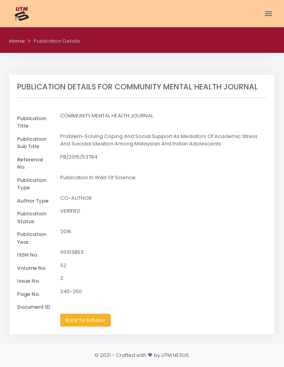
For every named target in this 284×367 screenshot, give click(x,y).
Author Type (33, 200)
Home (17, 41)
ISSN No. (27, 255)
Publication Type (31, 184)
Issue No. (28, 281)
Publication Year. (31, 238)
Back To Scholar (85, 320)
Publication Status (31, 217)
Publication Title (31, 122)
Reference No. (30, 163)
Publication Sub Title (31, 142)
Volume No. (32, 268)
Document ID (33, 307)
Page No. (28, 294)
